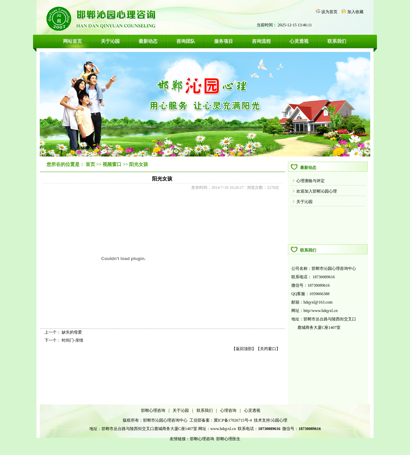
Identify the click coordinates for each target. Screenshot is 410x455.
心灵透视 (299, 41)
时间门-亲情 (72, 340)
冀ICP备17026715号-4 (233, 420)
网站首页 (72, 41)
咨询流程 (261, 41)
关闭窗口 (268, 348)
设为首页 (329, 11)
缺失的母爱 (72, 332)
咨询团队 (185, 41)
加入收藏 (355, 11)
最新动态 (148, 41)
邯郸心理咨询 (153, 410)
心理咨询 (228, 410)
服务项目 (223, 41)
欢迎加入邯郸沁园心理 (316, 191)
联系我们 (336, 41)
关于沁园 (110, 41)
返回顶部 (244, 348)
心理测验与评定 (310, 180)
